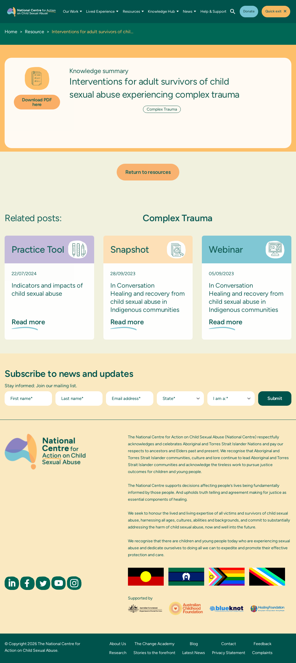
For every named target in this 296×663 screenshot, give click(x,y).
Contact (228, 643)
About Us (117, 643)
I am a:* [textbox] (220, 398)
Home (11, 31)
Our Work (72, 11)
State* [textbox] (169, 398)
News (189, 11)
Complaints (262, 652)
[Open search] (232, 11)
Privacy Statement (228, 652)
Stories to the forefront (154, 652)
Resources (133, 11)
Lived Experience (102, 11)
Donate (249, 11)
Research (117, 652)
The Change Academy (154, 643)
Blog (194, 643)
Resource (34, 31)
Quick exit (276, 11)
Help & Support (213, 11)
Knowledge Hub (163, 11)
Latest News (193, 652)
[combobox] (180, 398)
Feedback (262, 643)
